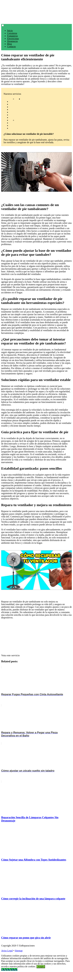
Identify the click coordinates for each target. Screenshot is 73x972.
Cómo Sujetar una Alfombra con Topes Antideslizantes (33, 859)
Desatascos (12, 41)
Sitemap (18, 950)
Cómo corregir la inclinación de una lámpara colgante (33, 898)
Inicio (10, 30)
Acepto (41, 966)
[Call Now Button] (9, 969)
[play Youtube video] (36, 172)
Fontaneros (12, 36)
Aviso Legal (7, 950)
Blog (9, 44)
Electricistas (13, 38)
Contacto (11, 46)
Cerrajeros (12, 33)
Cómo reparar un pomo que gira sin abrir (26, 937)
